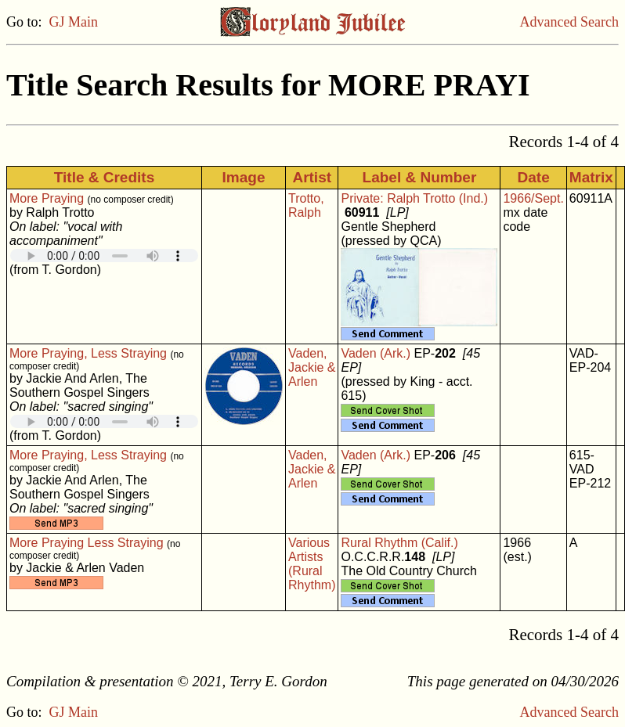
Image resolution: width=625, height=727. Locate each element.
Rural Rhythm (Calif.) (399, 542)
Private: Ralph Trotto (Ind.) (414, 198)
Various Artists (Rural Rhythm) (311, 564)
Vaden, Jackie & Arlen (311, 367)
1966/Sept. (533, 198)
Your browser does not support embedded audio (104, 255)
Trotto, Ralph (306, 205)
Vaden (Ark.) (375, 353)
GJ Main (74, 22)
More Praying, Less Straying (88, 353)
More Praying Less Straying (86, 542)
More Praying (46, 198)
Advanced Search (569, 22)
